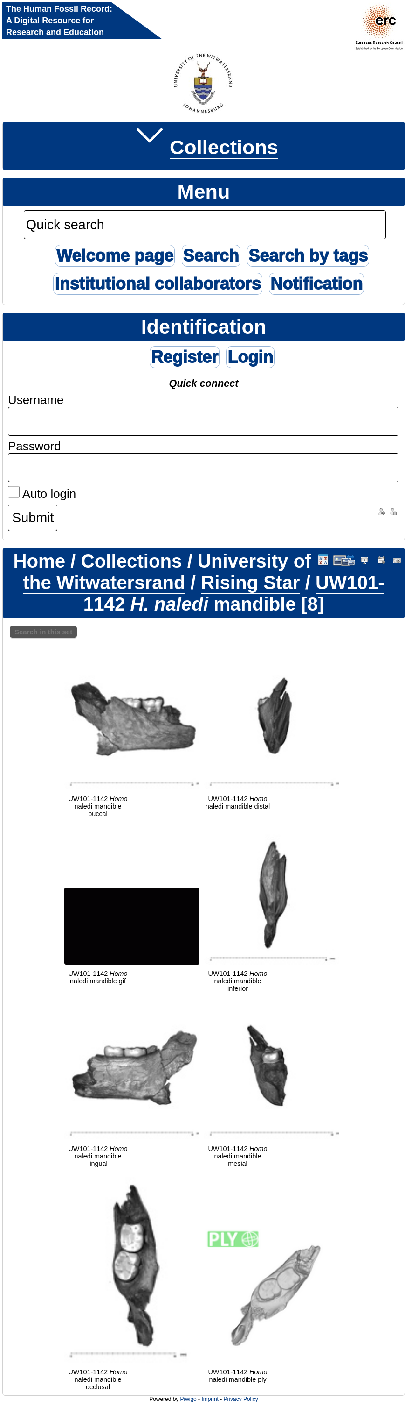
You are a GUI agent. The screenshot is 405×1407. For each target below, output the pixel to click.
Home (39, 561)
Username (36, 399)
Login (250, 357)
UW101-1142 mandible (233, 593)
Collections (224, 147)
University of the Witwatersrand (167, 572)
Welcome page (114, 255)
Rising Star (250, 582)
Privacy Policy (240, 1399)
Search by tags (308, 255)
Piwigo (188, 1399)
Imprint (209, 1399)
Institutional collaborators (158, 283)
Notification (316, 283)
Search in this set (43, 632)
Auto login (42, 493)
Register (184, 357)
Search (211, 255)
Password (34, 446)
